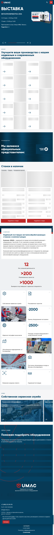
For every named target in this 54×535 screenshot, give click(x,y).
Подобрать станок (45, 474)
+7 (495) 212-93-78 (6, 504)
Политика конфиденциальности (26, 530)
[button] (3, 43)
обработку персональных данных (21, 474)
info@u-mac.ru (5, 510)
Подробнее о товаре (13, 220)
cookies (13, 516)
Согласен (6, 522)
